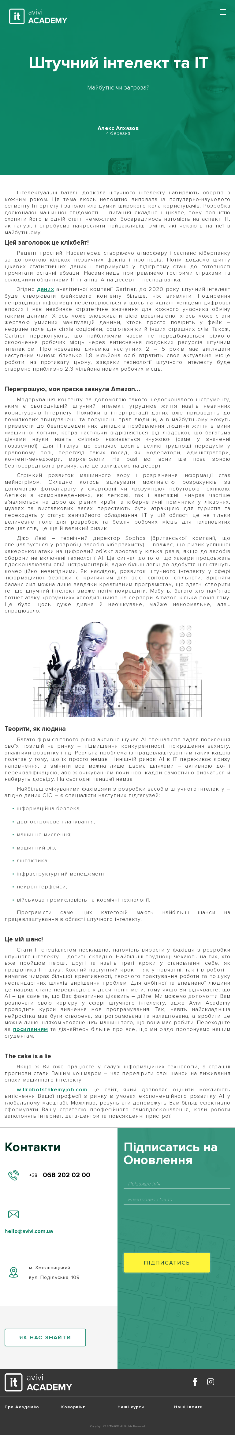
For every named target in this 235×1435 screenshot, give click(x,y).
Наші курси (131, 1407)
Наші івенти (188, 1407)
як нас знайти (45, 1337)
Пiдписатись (167, 1262)
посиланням (30, 1029)
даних (45, 289)
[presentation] (170, 1223)
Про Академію (22, 1407)
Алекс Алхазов (118, 128)
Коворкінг (73, 1407)
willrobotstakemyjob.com (52, 1089)
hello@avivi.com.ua (29, 1231)
